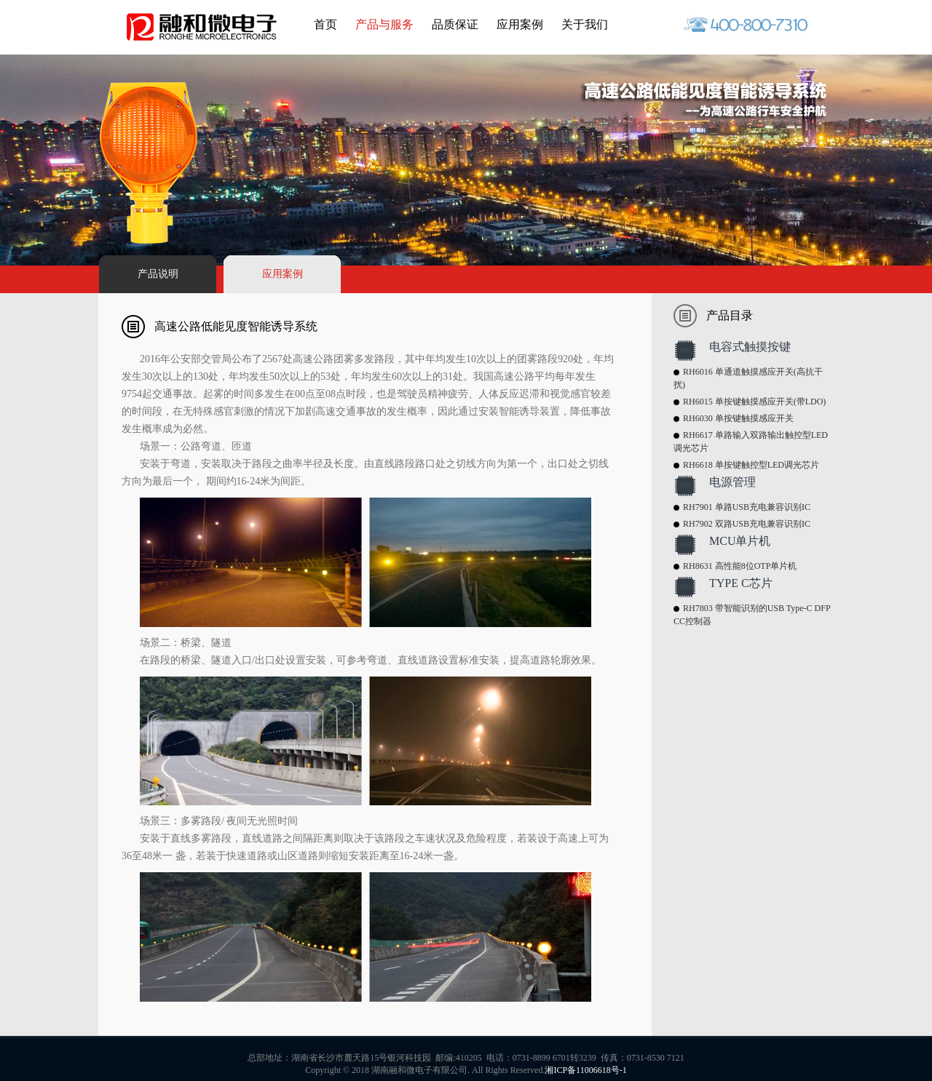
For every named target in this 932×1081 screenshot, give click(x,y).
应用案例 (520, 24)
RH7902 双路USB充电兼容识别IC (746, 524)
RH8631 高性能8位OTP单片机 (740, 566)
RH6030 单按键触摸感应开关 (738, 418)
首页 (325, 24)
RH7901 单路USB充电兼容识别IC (746, 507)
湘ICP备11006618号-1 (585, 1070)
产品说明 (158, 273)
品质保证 (455, 24)
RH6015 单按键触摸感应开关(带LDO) (754, 401)
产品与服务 (384, 24)
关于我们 (584, 24)
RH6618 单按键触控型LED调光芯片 (751, 465)
